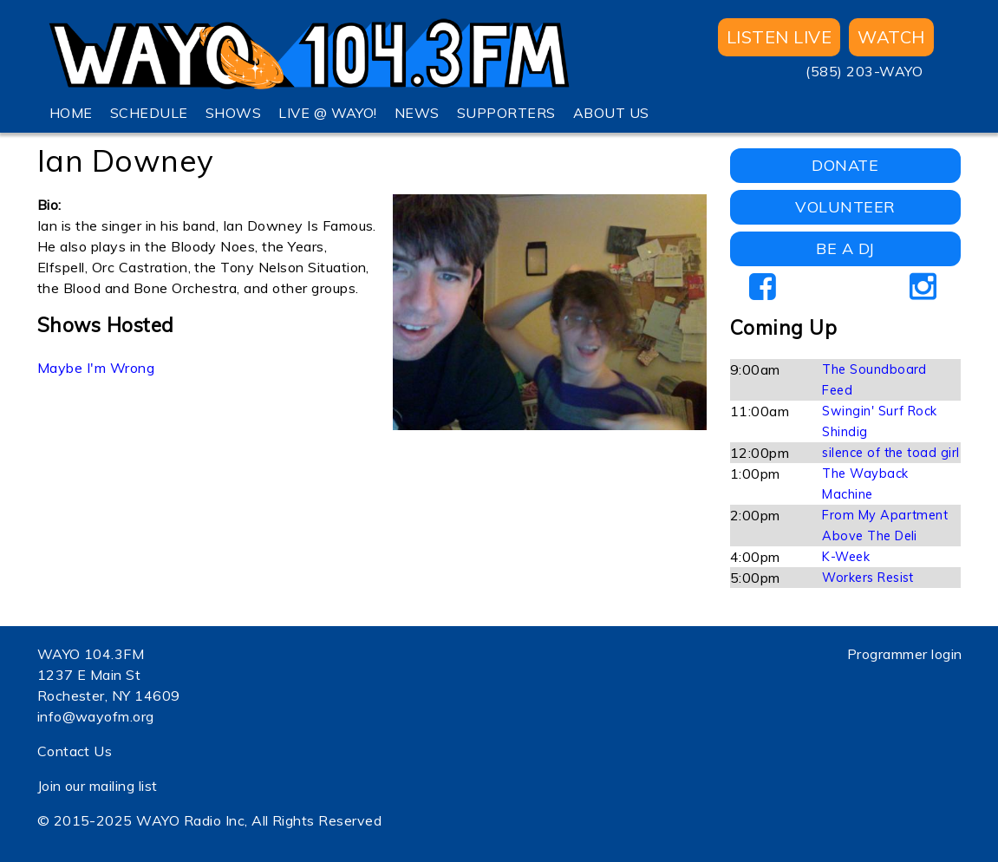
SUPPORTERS (506, 112)
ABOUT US (611, 112)
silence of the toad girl (891, 452)
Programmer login (904, 654)
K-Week (846, 557)
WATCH (891, 37)
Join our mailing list (97, 785)
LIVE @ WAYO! (327, 112)
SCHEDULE (149, 112)
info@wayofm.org (95, 716)
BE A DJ (845, 248)
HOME (71, 112)
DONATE (845, 165)
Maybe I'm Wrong (95, 367)
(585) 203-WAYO (864, 71)
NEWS (417, 112)
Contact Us (75, 751)
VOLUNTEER (845, 207)
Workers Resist (868, 577)
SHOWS (233, 112)
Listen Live (779, 37)
